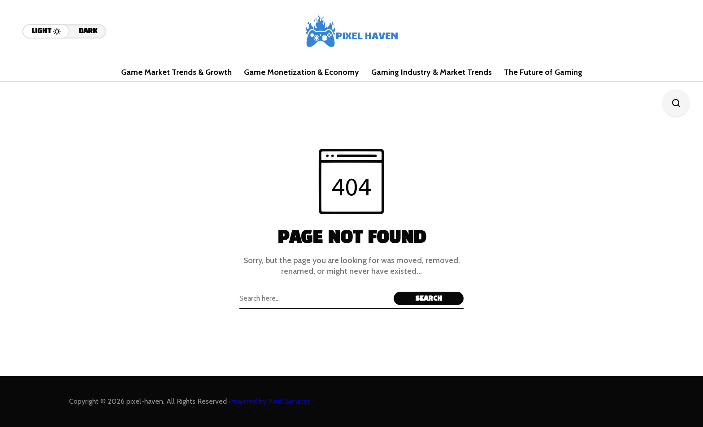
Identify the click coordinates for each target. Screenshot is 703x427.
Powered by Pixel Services (270, 401)
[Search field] (314, 298)
